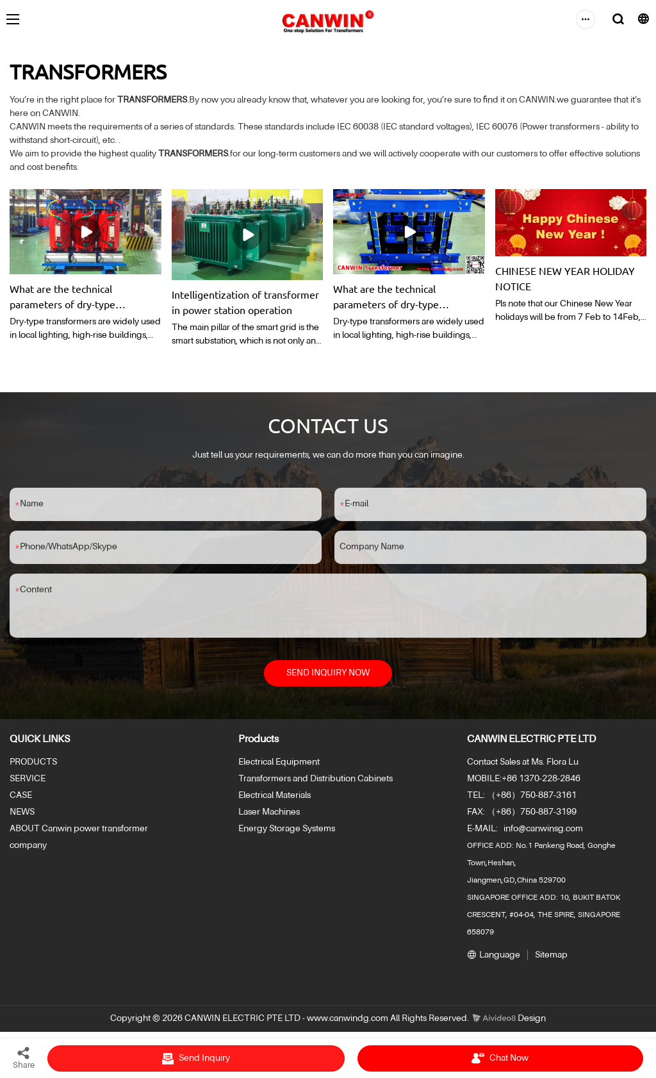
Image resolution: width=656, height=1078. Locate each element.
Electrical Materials (274, 796)
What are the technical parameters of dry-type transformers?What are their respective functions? (74, 296)
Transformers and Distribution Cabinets (315, 779)
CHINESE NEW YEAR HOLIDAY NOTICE (565, 278)
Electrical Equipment (279, 763)
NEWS (22, 813)
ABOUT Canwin (41, 829)
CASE (21, 796)
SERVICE (27, 779)
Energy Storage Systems (286, 829)
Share (24, 1057)
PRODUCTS (33, 763)
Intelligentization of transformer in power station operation (245, 302)
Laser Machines (269, 813)
